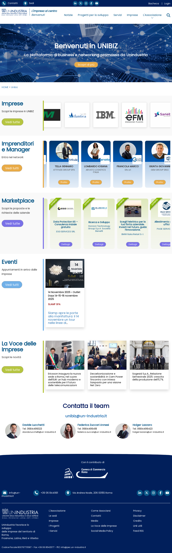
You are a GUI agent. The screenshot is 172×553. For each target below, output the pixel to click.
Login (167, 3)
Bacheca (153, 3)
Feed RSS (138, 531)
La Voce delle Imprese (104, 526)
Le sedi (53, 515)
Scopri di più (86, 65)
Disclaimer (139, 515)
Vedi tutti (12, 168)
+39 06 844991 (45, 492)
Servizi (118, 15)
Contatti (10, 3)
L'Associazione (57, 510)
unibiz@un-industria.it (86, 416)
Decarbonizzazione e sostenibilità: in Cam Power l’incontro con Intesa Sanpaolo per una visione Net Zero (106, 379)
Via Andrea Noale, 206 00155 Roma (88, 493)
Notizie (68, 15)
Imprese (132, 15)
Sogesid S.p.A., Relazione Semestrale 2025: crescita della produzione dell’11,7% (148, 376)
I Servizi (53, 531)
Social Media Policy (102, 531)
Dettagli (72, 244)
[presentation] (86, 65)
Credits (137, 520)
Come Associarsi (101, 510)
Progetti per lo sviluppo (93, 15)
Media (94, 520)
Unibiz (14, 87)
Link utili (137, 526)
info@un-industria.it (11, 494)
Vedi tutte (12, 122)
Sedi (28, 3)
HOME (5, 87)
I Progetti (54, 526)
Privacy (137, 510)
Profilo (70, 182)
